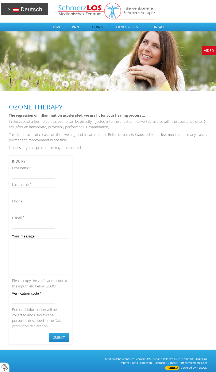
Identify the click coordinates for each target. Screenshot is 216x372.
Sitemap (160, 363)
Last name (21, 184)
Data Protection (142, 363)
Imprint (124, 363)
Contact (173, 363)
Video (209, 50)
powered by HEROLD (194, 367)
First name (22, 167)
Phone (17, 201)
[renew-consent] (4, 367)
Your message (23, 236)
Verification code (27, 293)
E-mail (18, 217)
